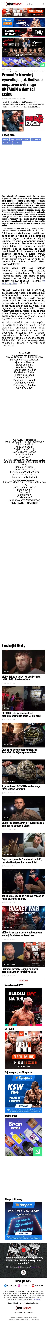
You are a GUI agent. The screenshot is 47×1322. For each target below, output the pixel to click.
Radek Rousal (7, 143)
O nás (9, 1303)
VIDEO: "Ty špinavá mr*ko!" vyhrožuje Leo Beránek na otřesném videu (23, 825)
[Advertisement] (23, 170)
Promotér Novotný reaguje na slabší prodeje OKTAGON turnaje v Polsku (20, 972)
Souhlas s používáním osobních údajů (18, 1319)
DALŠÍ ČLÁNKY (23, 982)
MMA (12, 139)
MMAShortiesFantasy (31, 1303)
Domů (3, 69)
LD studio (35, 1319)
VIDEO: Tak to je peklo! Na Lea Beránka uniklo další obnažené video (21, 678)
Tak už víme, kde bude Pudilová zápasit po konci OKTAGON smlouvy (23, 898)
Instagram (24, 1286)
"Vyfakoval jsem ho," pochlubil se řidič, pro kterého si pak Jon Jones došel (22, 862)
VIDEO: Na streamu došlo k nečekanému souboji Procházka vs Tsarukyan (22, 935)
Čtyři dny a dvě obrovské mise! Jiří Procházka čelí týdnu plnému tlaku (19, 752)
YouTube (37, 1286)
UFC (11, 745)
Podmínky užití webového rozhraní (19, 1317)
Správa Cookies (33, 1317)
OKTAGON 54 (36, 139)
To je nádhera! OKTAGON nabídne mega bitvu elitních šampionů (21, 788)
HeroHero (17, 1303)
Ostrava (26, 139)
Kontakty (37, 1299)
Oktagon (19, 139)
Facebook (10, 1286)
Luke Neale (17, 143)
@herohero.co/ (29, 1267)
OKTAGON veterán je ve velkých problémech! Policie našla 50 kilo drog (21, 715)
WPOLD (23, 99)
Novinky (9, 69)
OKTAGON (13, 782)
